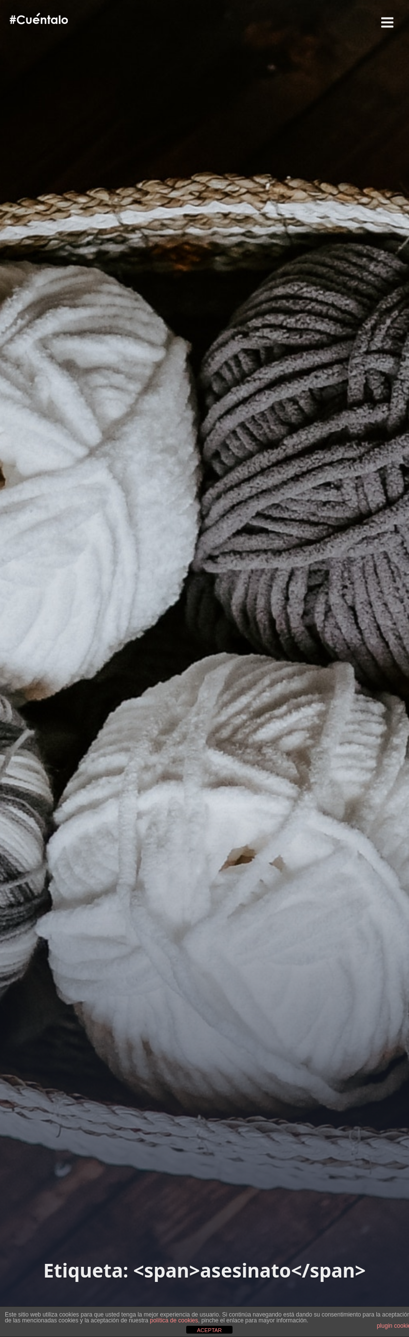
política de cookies (174, 1320)
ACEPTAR (209, 1330)
